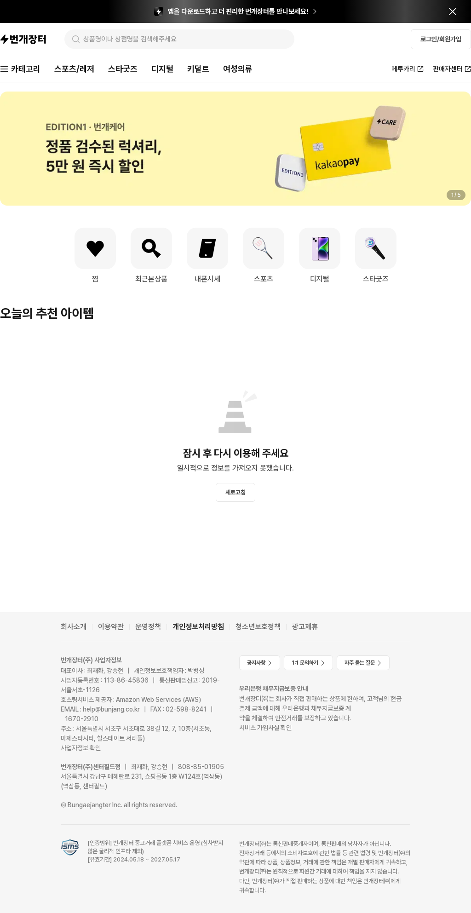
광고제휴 (305, 626)
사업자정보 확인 (81, 748)
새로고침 (235, 492)
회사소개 (73, 626)
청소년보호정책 (258, 626)
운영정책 (148, 626)
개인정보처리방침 (198, 626)
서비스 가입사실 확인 (265, 727)
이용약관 (111, 626)
